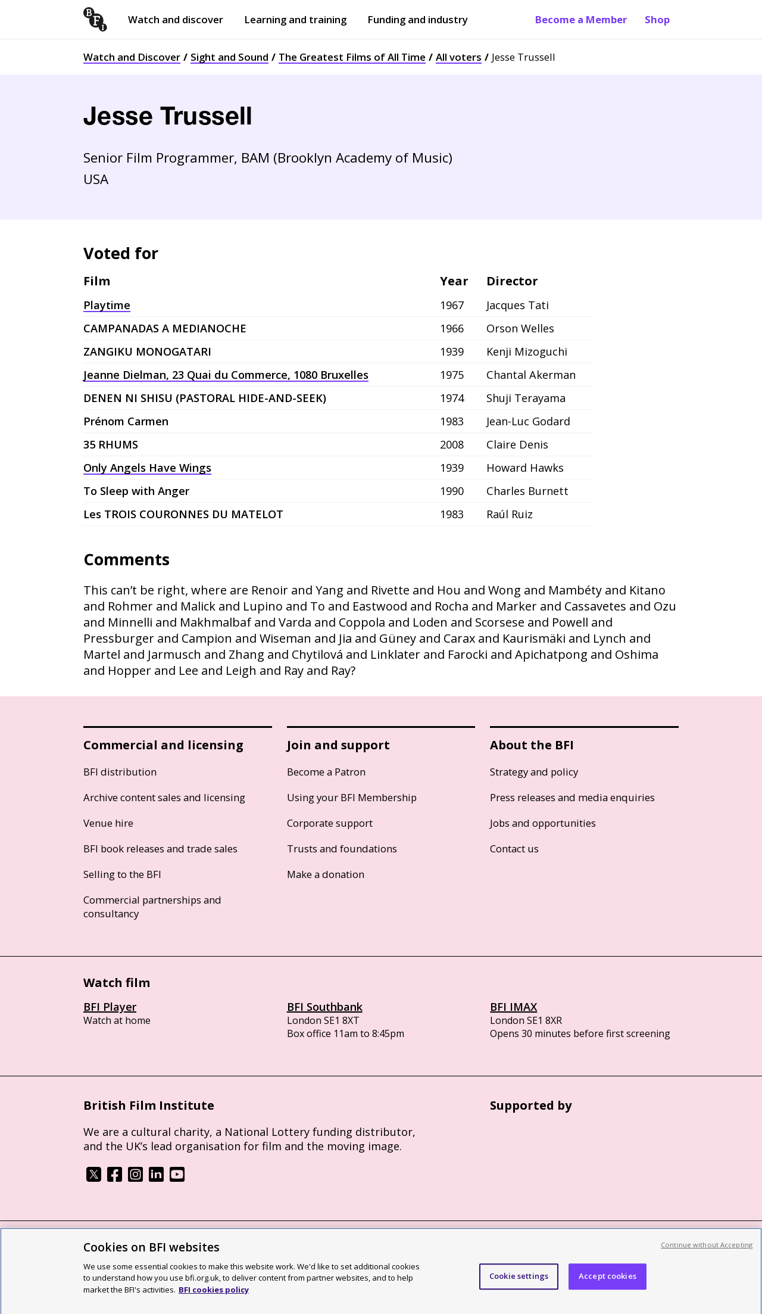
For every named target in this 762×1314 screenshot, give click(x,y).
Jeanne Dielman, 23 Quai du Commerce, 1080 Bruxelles (225, 375)
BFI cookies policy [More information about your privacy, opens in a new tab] (214, 1297)
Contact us (514, 848)
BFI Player (109, 1006)
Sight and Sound (229, 57)
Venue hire (108, 823)
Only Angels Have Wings (147, 467)
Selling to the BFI (122, 874)
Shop (657, 19)
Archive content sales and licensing (164, 797)
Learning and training (295, 19)
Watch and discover (175, 19)
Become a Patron (326, 772)
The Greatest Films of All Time (352, 57)
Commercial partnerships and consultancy (152, 906)
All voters (459, 57)
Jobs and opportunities (543, 823)
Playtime (106, 305)
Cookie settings (518, 1284)
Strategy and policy (534, 772)
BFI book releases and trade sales (160, 848)
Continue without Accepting (706, 1252)
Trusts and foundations (342, 848)
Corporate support (330, 823)
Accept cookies (607, 1284)
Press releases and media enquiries (572, 797)
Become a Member (581, 19)
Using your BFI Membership (352, 797)
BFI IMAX (513, 1006)
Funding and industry (417, 19)
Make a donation (325, 874)
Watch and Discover (131, 57)
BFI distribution (120, 772)
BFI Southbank (325, 1006)
